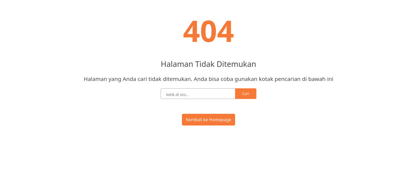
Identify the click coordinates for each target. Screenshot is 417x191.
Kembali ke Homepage (208, 120)
